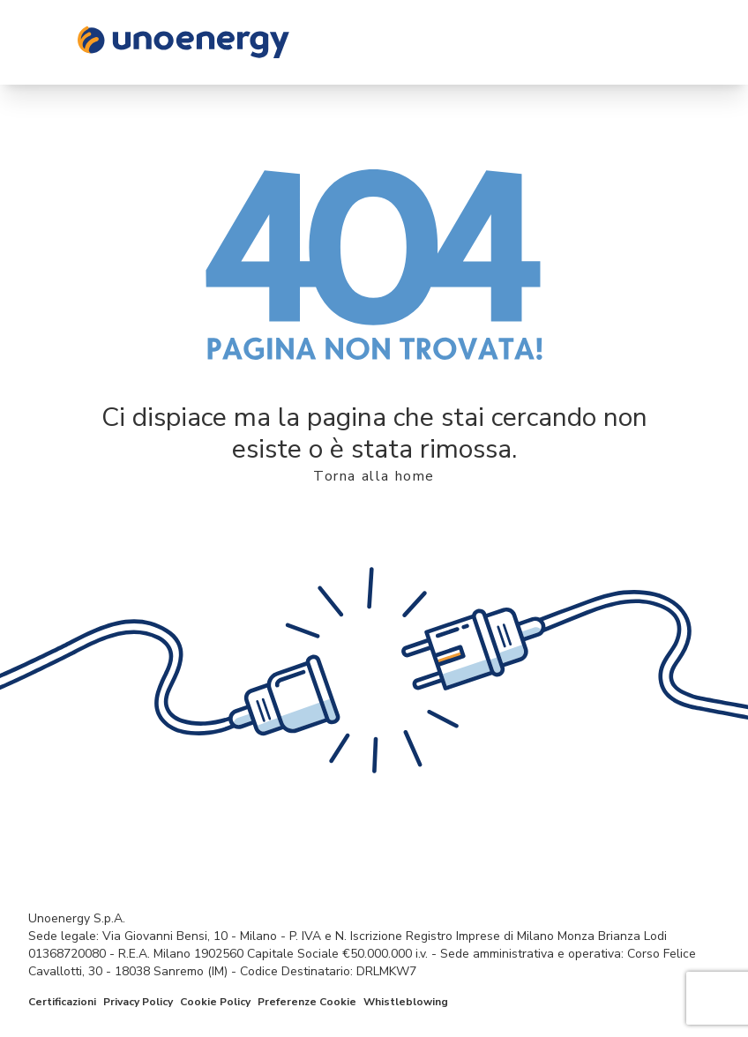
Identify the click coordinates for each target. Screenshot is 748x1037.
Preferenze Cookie (307, 1002)
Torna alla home (374, 476)
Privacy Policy (138, 1002)
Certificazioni (62, 1002)
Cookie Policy (215, 1002)
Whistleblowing (405, 1002)
